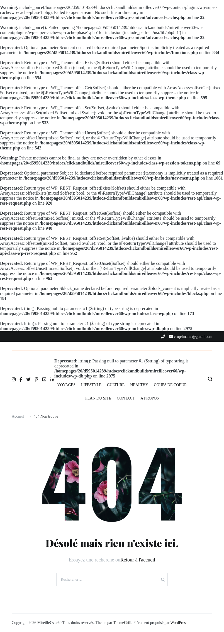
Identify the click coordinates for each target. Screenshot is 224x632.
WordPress (179, 623)
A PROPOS (149, 398)
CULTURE (116, 385)
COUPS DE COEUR (170, 385)
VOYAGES (66, 385)
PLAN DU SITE (98, 398)
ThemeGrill (122, 623)
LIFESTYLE (91, 385)
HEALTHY (139, 385)
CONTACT (126, 398)
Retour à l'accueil (137, 560)
